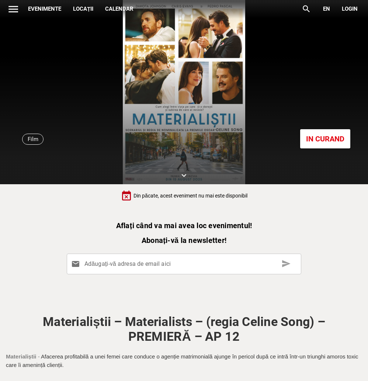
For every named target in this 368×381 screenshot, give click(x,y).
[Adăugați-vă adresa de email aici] (185, 264)
